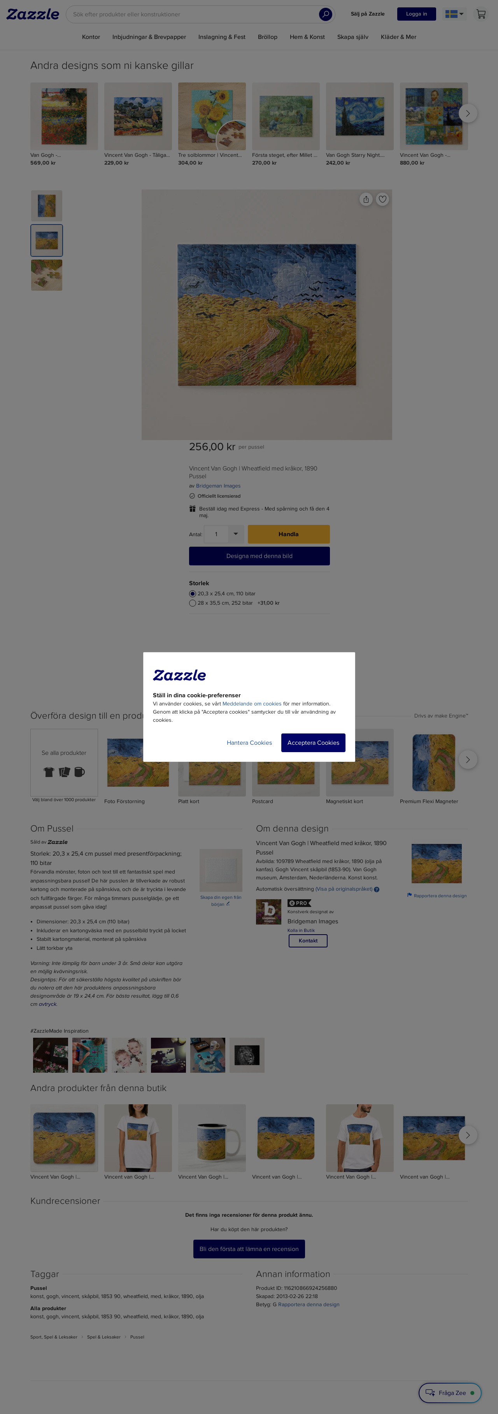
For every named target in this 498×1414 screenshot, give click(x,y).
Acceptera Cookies (313, 743)
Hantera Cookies (249, 743)
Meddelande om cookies (252, 703)
